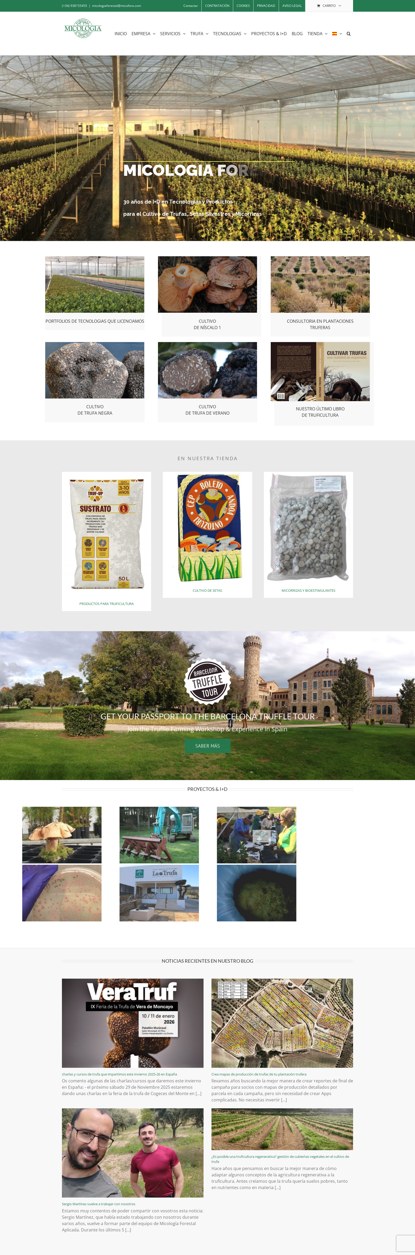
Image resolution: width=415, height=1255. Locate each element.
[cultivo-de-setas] (207, 474)
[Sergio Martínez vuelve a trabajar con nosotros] (133, 1153)
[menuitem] (337, 33)
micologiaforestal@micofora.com (116, 5)
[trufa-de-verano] (207, 344)
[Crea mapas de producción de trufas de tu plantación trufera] (282, 1023)
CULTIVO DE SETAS (207, 590)
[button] (348, 33)
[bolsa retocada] (106, 474)
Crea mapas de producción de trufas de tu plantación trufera (258, 1074)
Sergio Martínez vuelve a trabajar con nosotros (98, 1204)
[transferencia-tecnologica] (95, 258)
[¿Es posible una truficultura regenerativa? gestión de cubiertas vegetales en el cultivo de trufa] (282, 1129)
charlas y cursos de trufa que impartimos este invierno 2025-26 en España (119, 1074)
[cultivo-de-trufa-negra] (95, 344)
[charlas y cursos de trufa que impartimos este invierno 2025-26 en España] (133, 1023)
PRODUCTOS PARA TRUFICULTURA (106, 603)
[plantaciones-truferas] (320, 258)
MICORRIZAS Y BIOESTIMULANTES (308, 590)
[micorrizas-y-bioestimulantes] (308, 474)
